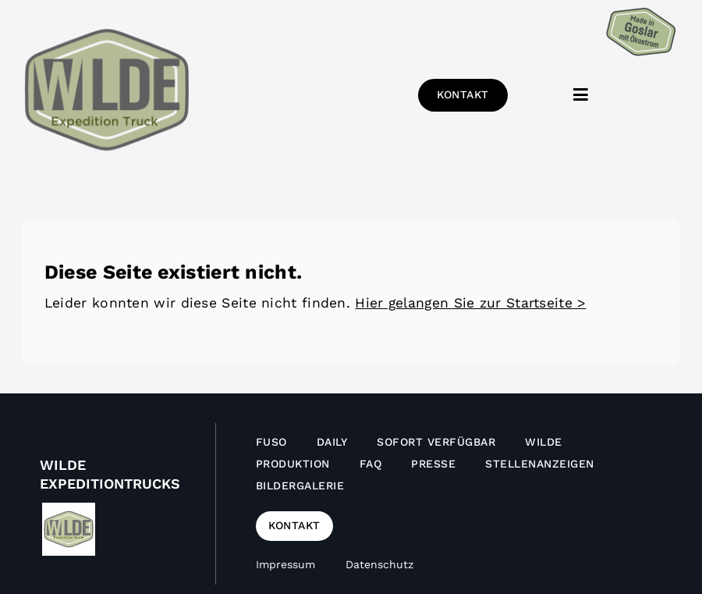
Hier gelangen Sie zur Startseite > (470, 303)
